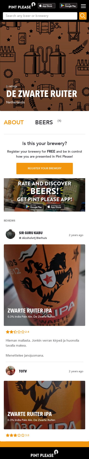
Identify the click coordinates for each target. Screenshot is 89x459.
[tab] (14, 122)
